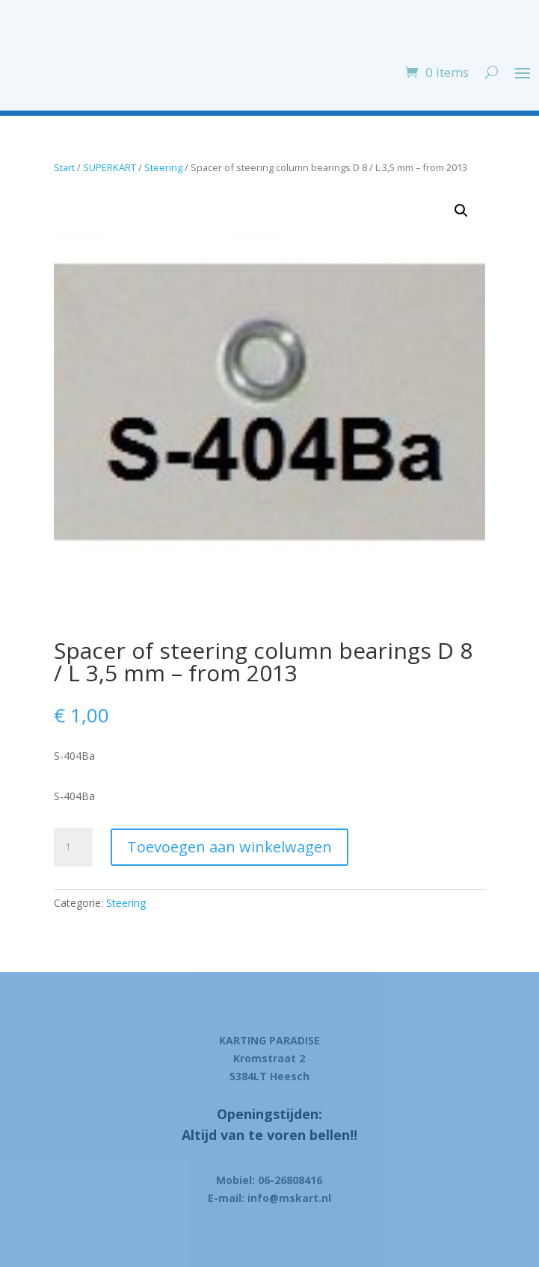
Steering (163, 167)
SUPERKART (109, 167)
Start (64, 167)
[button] (461, 210)
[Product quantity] (73, 847)
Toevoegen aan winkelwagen (229, 847)
